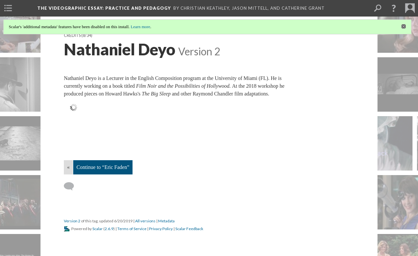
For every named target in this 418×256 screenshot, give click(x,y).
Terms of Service (131, 228)
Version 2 (72, 220)
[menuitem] (8, 8)
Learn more (140, 26)
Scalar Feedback (189, 228)
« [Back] (68, 167)
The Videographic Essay (104, 8)
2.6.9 (109, 228)
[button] (394, 8)
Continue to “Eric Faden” (102, 167)
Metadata (166, 220)
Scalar (97, 228)
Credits (72, 35)
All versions (145, 220)
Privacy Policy (161, 228)
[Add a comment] (72, 186)
